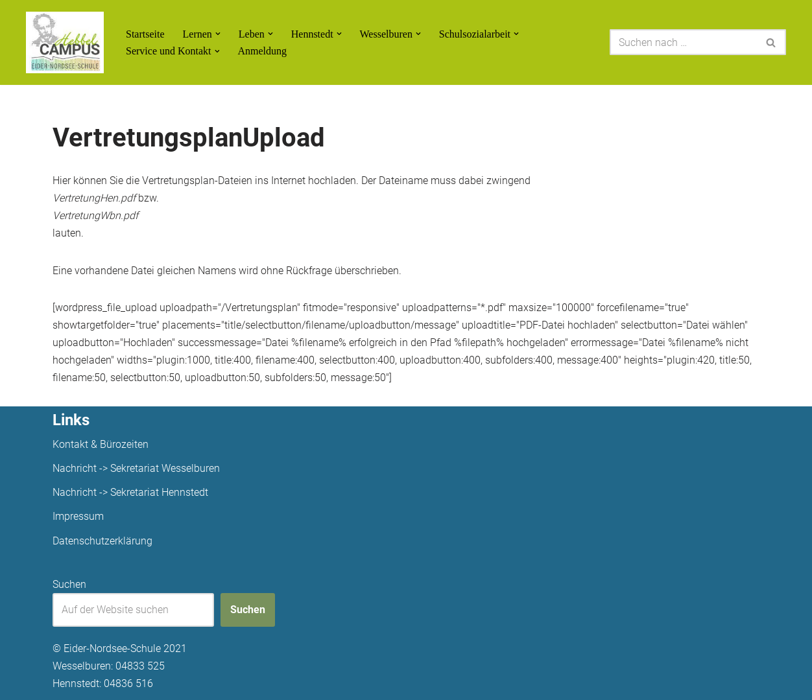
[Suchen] (683, 42)
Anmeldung (262, 50)
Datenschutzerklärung (102, 541)
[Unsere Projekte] (65, 42)
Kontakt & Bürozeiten (101, 444)
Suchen (69, 584)
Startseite (145, 34)
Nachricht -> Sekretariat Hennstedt (130, 492)
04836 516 (128, 683)
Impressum (78, 516)
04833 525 (140, 666)
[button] (218, 33)
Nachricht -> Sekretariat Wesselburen (136, 468)
